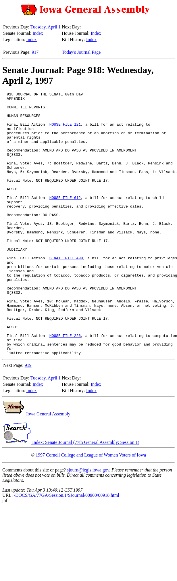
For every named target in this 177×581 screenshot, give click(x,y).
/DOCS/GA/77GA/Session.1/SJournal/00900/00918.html (66, 547)
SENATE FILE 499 (66, 291)
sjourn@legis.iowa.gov (88, 522)
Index (37, 33)
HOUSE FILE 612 (65, 219)
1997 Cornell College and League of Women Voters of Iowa (91, 507)
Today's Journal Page (81, 52)
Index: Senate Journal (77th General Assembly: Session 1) (70, 494)
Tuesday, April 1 (45, 26)
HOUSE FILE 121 (65, 131)
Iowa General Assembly (36, 466)
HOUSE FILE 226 (65, 384)
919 (28, 417)
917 (35, 52)
